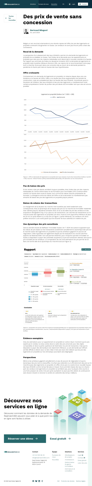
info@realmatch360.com (40, 458)
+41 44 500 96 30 (38, 455)
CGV (58, 481)
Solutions (33, 4)
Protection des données (67, 481)
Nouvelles (54, 4)
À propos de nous (43, 4)
